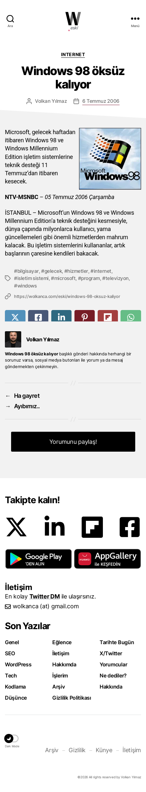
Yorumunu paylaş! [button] (73, 441)
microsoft (65, 278)
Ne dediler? (113, 675)
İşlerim (60, 675)
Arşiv (58, 686)
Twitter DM (44, 596)
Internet (73, 54)
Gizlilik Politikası (71, 697)
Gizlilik (77, 750)
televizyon (117, 278)
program (90, 278)
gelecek (53, 271)
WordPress (18, 664)
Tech (11, 675)
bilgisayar (28, 271)
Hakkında (111, 686)
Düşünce (16, 697)
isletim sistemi (33, 278)
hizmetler (77, 271)
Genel (12, 642)
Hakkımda (64, 664)
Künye (104, 750)
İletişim (60, 653)
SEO (10, 653)
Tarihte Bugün (117, 642)
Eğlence (62, 642)
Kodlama (15, 686)
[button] (38, 558)
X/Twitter (111, 653)
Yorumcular (113, 664)
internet (102, 271)
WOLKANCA (73, 18)
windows (27, 286)
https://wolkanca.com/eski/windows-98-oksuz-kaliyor (67, 296)
